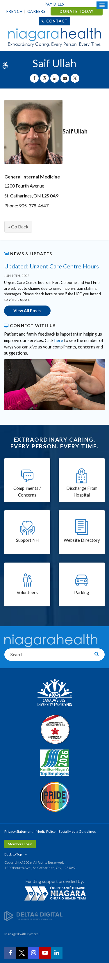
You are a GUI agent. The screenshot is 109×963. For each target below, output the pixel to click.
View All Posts (27, 310)
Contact (56, 21)
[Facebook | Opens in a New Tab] (10, 953)
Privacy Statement (18, 831)
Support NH (27, 540)
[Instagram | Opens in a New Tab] (33, 953)
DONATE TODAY (77, 11)
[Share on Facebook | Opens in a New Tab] (34, 78)
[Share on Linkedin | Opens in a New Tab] (54, 78)
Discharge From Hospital (81, 491)
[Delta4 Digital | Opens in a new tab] (33, 915)
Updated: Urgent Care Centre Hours (51, 266)
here (58, 340)
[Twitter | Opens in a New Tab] (22, 953)
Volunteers (27, 592)
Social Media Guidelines (77, 831)
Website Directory (82, 540)
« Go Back (18, 226)
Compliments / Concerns (27, 491)
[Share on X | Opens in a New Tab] (75, 78)
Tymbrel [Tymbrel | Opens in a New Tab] (33, 934)
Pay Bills (55, 4)
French (14, 11)
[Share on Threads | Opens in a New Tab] (44, 78)
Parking (81, 592)
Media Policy (46, 831)
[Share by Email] (64, 78)
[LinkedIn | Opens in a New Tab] (56, 953)
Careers (36, 11)
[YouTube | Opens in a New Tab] (45, 953)
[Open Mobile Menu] (102, 5)
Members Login (20, 844)
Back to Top (13, 854)
